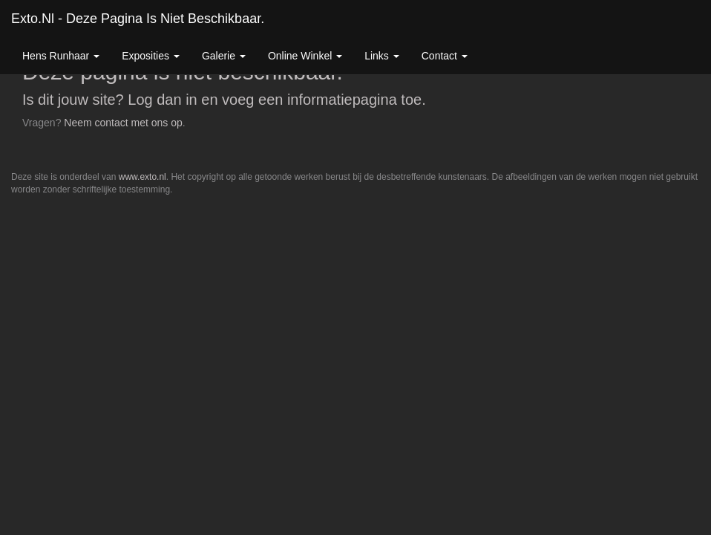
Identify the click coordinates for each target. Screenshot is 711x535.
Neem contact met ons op (123, 123)
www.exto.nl (142, 177)
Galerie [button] (224, 56)
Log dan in (162, 99)
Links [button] (381, 56)
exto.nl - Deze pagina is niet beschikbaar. (137, 18)
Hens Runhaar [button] (60, 56)
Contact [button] (445, 56)
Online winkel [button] (305, 56)
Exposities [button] (151, 56)
